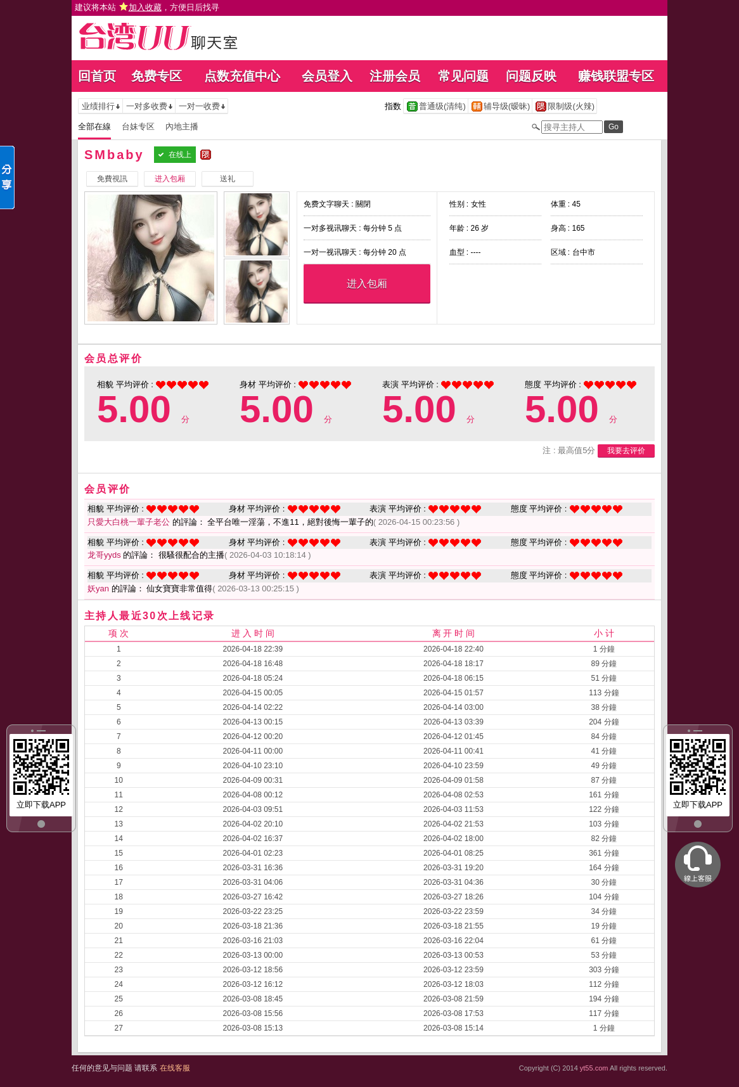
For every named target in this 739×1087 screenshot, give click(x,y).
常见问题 (463, 76)
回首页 (97, 76)
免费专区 (156, 76)
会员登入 (327, 76)
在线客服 (175, 1068)
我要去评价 (626, 450)
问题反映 (531, 76)
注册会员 (395, 76)
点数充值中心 (242, 76)
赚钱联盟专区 (616, 76)
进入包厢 (367, 283)
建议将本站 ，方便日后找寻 (147, 7)
